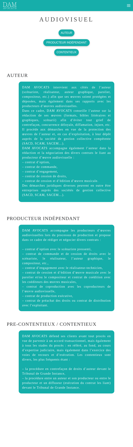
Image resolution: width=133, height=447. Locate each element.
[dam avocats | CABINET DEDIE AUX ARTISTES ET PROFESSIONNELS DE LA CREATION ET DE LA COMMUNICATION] (10, 5)
